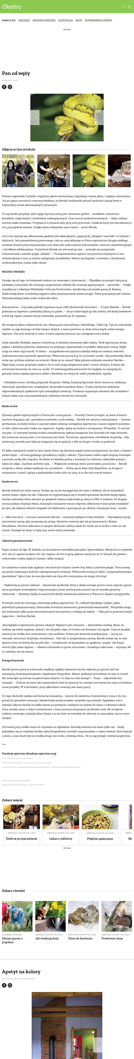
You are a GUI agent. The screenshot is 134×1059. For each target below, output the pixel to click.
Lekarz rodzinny (60, 838)
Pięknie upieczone (100, 839)
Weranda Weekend (44, 20)
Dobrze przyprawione (21, 838)
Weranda (24, 20)
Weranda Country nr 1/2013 (21, 833)
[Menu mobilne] (129, 6)
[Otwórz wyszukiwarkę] (124, 6)
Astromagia (65, 20)
